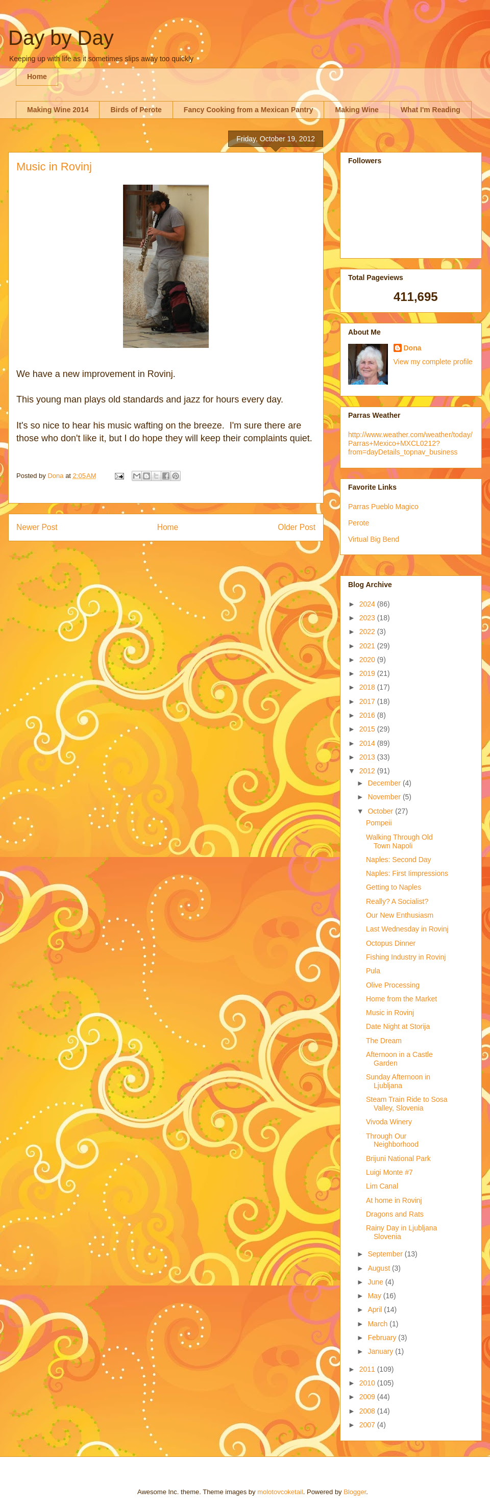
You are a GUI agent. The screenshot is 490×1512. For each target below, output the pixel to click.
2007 (368, 1425)
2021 (368, 646)
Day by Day (61, 38)
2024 (368, 604)
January (381, 1351)
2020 (368, 660)
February (383, 1337)
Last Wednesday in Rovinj (407, 929)
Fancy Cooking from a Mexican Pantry (248, 110)
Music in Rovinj (390, 1013)
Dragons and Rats (395, 1214)
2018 (368, 687)
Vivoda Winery (389, 1122)
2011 (368, 1369)
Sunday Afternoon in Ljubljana (398, 1081)
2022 (368, 631)
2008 (368, 1411)
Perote (358, 523)
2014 (368, 743)
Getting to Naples (393, 887)
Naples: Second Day (398, 859)
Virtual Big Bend (373, 539)
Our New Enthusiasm (399, 915)
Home (37, 76)
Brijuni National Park (398, 1158)
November (385, 797)
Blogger (355, 1492)
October (381, 811)
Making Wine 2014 (57, 110)
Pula (373, 971)
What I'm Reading (430, 110)
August (379, 1268)
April (376, 1309)
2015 (368, 729)
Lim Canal (382, 1186)
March (378, 1324)
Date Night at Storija (398, 1026)
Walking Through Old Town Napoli (399, 841)
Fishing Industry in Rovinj (406, 957)
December (385, 783)
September (386, 1254)
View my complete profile (433, 362)
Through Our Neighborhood (392, 1140)
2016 (368, 715)
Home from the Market (401, 999)
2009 (368, 1397)
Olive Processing (393, 985)
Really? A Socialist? (397, 901)
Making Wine (356, 110)
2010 (368, 1383)
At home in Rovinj (394, 1200)
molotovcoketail (280, 1492)
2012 (368, 771)
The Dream (384, 1041)
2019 (368, 673)
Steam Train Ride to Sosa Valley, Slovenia (407, 1103)
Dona (413, 348)
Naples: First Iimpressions (407, 873)
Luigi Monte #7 (389, 1172)
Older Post (296, 527)
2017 (368, 701)
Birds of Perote (135, 110)
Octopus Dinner (390, 943)
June (376, 1282)
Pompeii (379, 823)
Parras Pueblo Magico (383, 506)
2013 (368, 757)
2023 (368, 618)
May (375, 1296)
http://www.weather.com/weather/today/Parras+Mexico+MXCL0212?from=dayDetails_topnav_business (410, 443)
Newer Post (37, 527)
